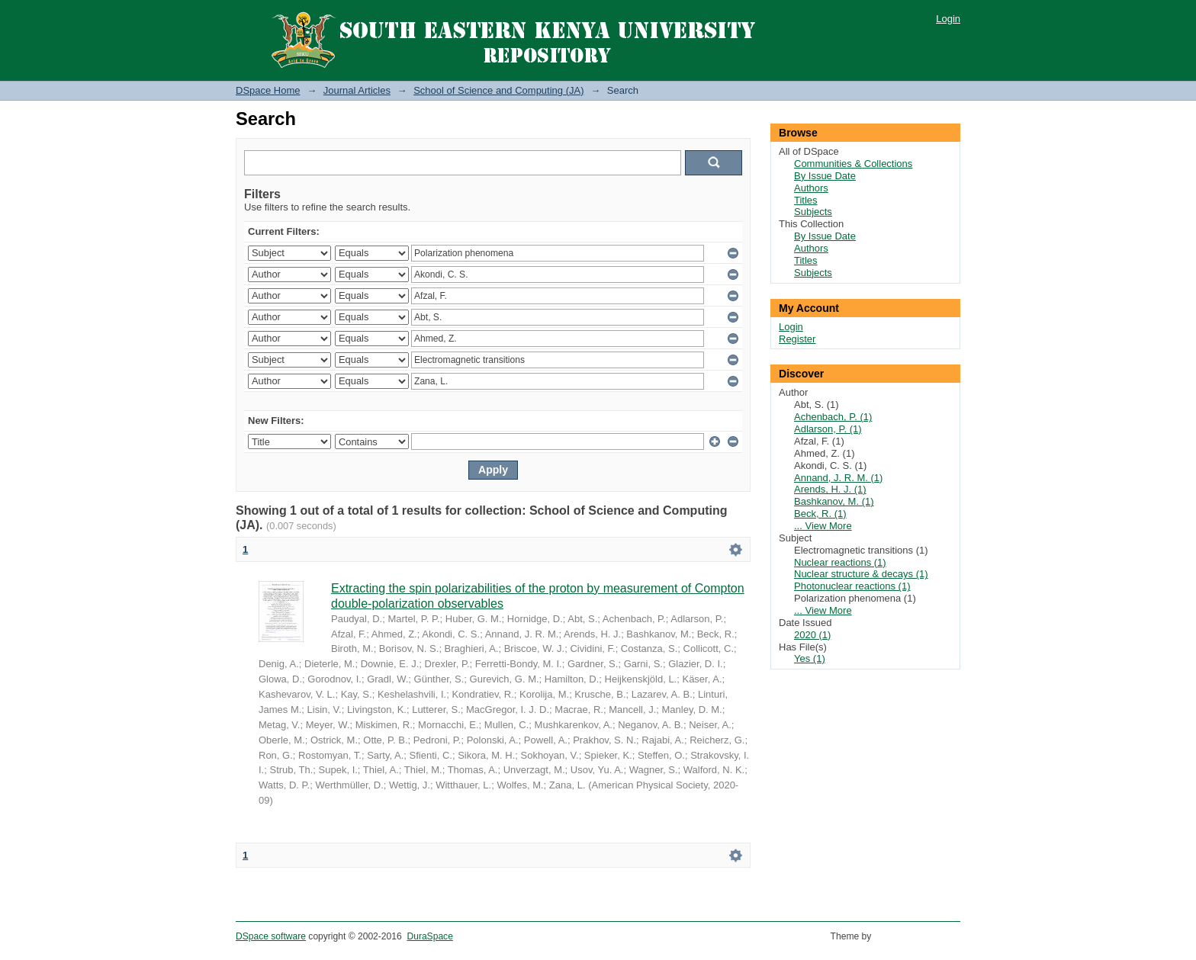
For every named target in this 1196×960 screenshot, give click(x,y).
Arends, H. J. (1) (830, 489)
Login (948, 18)
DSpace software (271, 936)
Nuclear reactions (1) (840, 562)
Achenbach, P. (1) (833, 416)
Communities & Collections (853, 163)
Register (797, 339)
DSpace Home (268, 90)
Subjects (813, 211)
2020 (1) (812, 635)
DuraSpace (429, 936)
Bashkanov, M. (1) (834, 501)
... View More (823, 525)
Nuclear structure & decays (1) (861, 574)
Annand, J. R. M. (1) (838, 477)
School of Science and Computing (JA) (498, 90)
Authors (811, 188)
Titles (806, 200)
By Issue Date (825, 175)
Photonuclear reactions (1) (852, 586)
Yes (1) (809, 658)
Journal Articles (357, 90)
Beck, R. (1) (820, 513)
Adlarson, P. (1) (828, 429)
